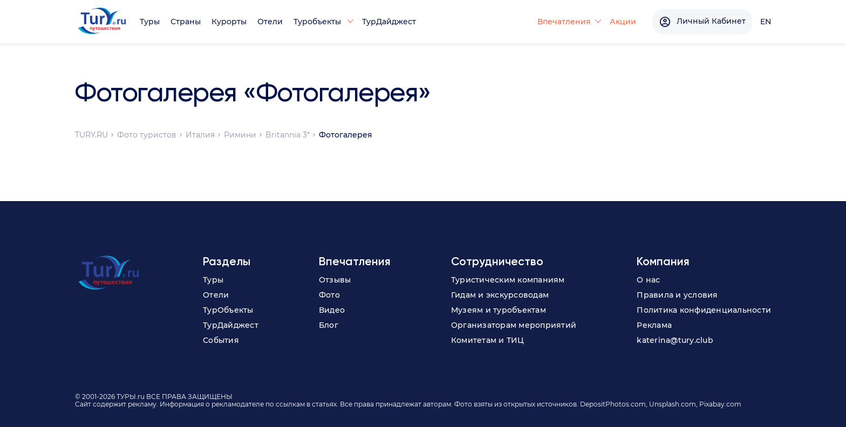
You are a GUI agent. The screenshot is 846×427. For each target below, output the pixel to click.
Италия (200, 135)
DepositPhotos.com (613, 404)
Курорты (229, 21)
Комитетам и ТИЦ (487, 340)
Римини (240, 135)
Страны (185, 21)
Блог (328, 325)
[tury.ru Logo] (102, 22)
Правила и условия (677, 295)
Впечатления (564, 21)
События (221, 340)
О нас (648, 280)
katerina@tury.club (675, 340)
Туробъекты (318, 21)
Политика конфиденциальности (704, 310)
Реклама (654, 325)
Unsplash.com (672, 404)
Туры (150, 21)
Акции (623, 21)
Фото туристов (146, 135)
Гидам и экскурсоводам (500, 295)
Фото (329, 295)
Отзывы (335, 280)
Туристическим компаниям (508, 280)
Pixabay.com (720, 404)
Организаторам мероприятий (513, 325)
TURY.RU (91, 135)
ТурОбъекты (228, 310)
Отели (270, 21)
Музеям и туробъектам (498, 310)
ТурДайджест (389, 21)
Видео (332, 310)
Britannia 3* (287, 135)
